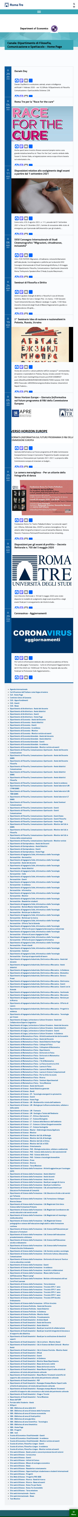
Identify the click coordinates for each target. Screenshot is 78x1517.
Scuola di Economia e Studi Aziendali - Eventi (27, 1435)
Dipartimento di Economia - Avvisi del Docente (28, 719)
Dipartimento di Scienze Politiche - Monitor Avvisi (29, 1314)
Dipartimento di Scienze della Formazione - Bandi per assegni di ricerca (37, 1182)
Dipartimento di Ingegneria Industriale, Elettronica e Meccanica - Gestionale (39, 992)
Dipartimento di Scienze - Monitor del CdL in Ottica (29, 1141)
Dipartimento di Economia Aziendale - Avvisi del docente (32, 736)
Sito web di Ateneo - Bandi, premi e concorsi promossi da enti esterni (36, 1452)
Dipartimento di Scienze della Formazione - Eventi (29, 1265)
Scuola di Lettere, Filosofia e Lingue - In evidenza (29, 1446)
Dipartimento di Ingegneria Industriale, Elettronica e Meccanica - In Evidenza (39, 970)
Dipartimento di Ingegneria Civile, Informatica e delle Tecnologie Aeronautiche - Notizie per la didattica (35, 911)
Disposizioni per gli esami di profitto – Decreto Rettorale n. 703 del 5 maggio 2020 (40, 545)
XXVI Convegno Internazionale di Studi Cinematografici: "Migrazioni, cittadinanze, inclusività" (38, 242)
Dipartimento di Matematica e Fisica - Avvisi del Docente (32, 1039)
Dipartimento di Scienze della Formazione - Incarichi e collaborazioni (36, 1270)
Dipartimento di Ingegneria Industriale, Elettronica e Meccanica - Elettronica (39, 981)
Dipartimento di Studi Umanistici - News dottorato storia (32, 1366)
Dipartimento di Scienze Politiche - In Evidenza (28, 1311)
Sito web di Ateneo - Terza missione (24, 1490)
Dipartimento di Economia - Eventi (23, 725)
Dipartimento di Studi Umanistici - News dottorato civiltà (32, 1364)
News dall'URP (15, 1399)
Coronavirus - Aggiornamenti (30, 613)
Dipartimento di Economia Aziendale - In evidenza (29, 744)
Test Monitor (15, 1499)
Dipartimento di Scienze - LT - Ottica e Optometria (29, 1116)
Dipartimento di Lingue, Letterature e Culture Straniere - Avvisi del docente (39, 1025)
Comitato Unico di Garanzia (20, 697)
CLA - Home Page (16, 695)
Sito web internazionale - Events (22, 1493)
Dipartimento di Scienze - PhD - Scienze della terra (29, 1154)
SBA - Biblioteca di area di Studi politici (25, 1416)
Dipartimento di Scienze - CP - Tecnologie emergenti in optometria (35, 1094)
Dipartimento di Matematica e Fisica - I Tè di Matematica (32, 1061)
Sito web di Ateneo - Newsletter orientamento (28, 1468)
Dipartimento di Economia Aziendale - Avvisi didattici (30, 739)
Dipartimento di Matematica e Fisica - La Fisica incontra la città (34, 1064)
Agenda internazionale (18, 689)
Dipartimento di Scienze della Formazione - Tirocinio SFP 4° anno (35, 1292)
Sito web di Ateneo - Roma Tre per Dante (25, 1485)
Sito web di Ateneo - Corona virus (23, 1454)
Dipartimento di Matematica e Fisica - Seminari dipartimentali (34, 1080)
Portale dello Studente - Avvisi (22, 1402)
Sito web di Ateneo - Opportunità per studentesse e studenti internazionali (39, 1471)
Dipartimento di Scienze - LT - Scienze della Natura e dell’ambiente (35, 1121)
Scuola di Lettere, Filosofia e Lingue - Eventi (27, 1443)
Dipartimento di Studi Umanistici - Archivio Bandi (29, 1320)
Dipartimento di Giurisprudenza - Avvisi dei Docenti (29, 843)
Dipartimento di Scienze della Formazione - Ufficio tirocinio (33, 1303)
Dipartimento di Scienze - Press (22, 1160)
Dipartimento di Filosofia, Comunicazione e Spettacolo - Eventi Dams (36, 816)
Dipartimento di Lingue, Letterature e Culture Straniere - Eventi (34, 1030)
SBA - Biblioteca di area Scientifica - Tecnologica (29, 1421)
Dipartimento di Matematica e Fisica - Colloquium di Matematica (35, 1047)
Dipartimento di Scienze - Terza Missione (25, 1165)
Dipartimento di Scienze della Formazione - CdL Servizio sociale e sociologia (39, 1251)
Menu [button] (73, 1514)
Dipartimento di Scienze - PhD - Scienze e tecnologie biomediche (35, 1157)
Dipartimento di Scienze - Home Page (24, 1099)
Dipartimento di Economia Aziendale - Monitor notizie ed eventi (34, 747)
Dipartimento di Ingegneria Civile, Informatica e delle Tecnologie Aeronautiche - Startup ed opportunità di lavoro (35, 955)
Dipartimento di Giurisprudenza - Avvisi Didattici (28, 846)
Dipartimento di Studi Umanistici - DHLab (26, 1353)
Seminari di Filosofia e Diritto (30, 282)
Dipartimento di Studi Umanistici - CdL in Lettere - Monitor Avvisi (35, 1342)
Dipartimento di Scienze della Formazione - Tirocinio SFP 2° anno (35, 1287)
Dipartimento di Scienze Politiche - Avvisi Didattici (29, 1309)
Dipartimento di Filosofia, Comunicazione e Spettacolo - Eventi (34, 808)
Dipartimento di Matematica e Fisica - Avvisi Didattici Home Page (35, 1041)
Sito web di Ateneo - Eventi (20, 1457)
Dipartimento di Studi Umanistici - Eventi (26, 1355)
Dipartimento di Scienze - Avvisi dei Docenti (27, 1086)
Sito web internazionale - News (22, 1496)
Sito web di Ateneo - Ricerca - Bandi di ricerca (27, 1479)
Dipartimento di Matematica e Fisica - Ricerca (27, 1077)
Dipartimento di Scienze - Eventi (22, 1097)
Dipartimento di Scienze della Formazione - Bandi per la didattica (35, 1185)
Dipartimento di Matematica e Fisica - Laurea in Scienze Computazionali (37, 1072)
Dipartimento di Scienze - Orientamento (25, 1146)
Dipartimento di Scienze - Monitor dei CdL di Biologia (30, 1135)
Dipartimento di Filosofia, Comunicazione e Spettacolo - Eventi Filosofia (38, 819)
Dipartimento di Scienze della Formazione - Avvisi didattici (32, 1174)
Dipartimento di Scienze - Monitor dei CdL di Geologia (30, 1138)
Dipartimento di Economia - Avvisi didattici (26, 722)
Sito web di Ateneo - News (20, 1466)
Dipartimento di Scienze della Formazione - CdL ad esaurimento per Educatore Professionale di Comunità (36, 1189)
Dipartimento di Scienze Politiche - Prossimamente (30, 1317)
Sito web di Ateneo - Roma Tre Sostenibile (26, 1488)
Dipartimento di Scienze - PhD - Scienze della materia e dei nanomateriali (38, 1152)
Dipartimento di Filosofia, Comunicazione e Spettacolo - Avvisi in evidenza (38, 783)
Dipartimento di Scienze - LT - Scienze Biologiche (29, 1119)
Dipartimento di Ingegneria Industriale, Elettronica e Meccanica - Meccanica (39, 995)
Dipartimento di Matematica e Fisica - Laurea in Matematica (33, 1069)
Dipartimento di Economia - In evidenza (25, 728)
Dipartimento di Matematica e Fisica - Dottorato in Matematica (34, 1055)
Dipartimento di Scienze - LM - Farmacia (25, 1110)
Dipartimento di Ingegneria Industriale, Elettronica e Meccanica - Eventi (37, 984)
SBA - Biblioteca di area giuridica (22, 1419)
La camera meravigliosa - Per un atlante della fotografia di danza (40, 473)
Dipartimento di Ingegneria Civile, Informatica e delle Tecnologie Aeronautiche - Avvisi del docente (35, 861)
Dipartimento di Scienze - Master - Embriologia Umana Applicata (35, 1130)
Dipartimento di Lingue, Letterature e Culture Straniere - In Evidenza (36, 1033)
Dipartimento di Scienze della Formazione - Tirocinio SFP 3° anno (35, 1289)
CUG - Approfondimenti (19, 700)
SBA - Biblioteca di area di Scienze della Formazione (30, 1410)
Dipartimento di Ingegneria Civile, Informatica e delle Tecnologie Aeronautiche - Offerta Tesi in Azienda (35, 922)
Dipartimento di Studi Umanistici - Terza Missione (29, 1397)
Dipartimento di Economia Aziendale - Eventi (27, 741)
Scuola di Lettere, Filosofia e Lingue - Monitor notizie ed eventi (34, 1449)
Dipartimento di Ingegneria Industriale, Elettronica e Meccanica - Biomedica (39, 973)
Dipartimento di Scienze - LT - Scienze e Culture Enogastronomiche (35, 1124)
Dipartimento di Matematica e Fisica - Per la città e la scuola (33, 1075)
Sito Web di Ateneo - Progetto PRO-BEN (25, 1477)
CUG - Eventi (14, 703)
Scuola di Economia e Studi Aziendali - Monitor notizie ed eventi (35, 1441)
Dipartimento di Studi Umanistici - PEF (25, 1380)
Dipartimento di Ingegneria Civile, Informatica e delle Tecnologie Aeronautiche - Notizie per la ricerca (35, 916)
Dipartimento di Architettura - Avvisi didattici (28, 711)
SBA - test (14, 1433)
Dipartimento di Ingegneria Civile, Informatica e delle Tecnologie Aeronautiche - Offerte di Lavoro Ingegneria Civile (35, 933)
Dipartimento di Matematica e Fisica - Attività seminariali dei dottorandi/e (39, 1036)
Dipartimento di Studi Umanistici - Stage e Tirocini (29, 1394)
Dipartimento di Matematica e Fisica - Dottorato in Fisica (32, 1053)
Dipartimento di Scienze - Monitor (23, 1132)
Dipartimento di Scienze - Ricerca (23, 1163)
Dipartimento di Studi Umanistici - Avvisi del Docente (30, 1322)
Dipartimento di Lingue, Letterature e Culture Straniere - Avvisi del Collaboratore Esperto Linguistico (35, 1021)
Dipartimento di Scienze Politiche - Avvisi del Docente (30, 1306)
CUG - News (14, 706)
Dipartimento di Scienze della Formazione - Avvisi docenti (32, 1176)
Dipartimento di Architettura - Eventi (24, 714)
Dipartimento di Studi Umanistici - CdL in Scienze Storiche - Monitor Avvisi (38, 1350)
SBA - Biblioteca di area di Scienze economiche (28, 1413)
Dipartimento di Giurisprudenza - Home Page (27, 852)
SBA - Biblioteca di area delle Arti (23, 1408)
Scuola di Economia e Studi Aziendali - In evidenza (29, 1438)
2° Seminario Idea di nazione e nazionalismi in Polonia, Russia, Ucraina (39, 320)
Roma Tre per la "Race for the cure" (34, 102)
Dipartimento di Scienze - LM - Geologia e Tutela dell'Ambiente (34, 1113)
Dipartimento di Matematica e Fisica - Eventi (27, 1058)
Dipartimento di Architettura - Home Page (26, 717)
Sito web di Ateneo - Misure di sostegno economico (30, 1463)
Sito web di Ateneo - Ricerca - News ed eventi (27, 1482)
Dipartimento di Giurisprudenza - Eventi (25, 849)
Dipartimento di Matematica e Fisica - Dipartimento (30, 1050)
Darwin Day (20, 71)
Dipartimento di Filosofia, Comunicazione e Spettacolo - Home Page (36, 821)
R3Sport (13, 1405)
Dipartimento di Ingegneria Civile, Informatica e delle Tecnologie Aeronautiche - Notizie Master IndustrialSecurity (35, 905)
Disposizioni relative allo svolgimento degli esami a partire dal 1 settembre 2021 (42, 172)
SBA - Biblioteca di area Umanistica (23, 1424)
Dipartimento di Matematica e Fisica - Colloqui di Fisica (31, 1044)
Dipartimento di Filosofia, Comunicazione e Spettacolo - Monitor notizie (38, 841)
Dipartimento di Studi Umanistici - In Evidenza (28, 1358)
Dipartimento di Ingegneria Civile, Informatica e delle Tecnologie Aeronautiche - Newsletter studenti (35, 900)
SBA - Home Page (16, 1427)
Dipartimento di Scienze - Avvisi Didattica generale (29, 1088)
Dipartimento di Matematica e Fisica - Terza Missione (30, 1083)
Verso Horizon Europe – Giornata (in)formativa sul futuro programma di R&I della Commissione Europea (41, 400)
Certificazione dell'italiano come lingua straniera (29, 692)
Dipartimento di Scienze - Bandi (22, 1091)
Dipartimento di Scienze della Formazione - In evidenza (31, 1267)
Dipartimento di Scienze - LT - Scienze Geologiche (29, 1127)
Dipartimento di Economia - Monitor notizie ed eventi (30, 733)
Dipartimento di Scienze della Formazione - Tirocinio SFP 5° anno (35, 1295)
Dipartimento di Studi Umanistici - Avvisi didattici (29, 1325)
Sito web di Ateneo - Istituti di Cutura (24, 1460)
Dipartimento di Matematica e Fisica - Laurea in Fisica (30, 1066)
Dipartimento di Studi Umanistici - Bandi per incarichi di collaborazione (37, 1328)
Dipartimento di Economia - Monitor (24, 730)
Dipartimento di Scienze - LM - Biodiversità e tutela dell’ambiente (35, 1102)
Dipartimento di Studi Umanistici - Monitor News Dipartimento (34, 1361)
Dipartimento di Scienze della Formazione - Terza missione (32, 1284)
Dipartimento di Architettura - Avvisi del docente (29, 708)
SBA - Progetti (15, 1430)
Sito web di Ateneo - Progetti (21, 1474)
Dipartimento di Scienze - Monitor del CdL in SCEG (29, 1143)
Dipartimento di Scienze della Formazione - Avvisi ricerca (32, 1179)
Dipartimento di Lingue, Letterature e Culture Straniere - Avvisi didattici (38, 1028)
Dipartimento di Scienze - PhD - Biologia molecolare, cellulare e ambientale (39, 1149)
